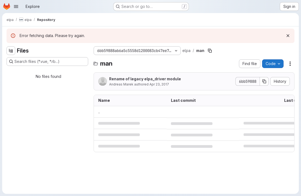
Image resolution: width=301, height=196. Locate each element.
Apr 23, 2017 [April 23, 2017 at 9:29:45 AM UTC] (159, 84)
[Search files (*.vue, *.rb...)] (47, 61)
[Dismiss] (288, 35)
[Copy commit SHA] (264, 81)
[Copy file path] (209, 50)
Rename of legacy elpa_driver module (145, 78)
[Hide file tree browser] (11, 50)
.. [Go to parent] (99, 111)
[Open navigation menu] (16, 6)
